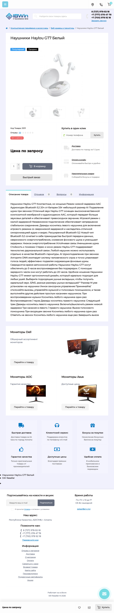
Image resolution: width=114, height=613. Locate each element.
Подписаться (46, 503)
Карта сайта (30, 570)
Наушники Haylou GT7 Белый (18, 475)
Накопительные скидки (83, 173)
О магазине (30, 557)
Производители (30, 574)
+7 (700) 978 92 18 (101, 17)
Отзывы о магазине (30, 551)
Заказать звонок (98, 21)
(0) (20, 133)
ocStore (62, 592)
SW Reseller (8, 478)
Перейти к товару (24, 362)
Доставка (76, 146)
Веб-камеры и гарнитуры (62, 28)
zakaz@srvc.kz (83, 509)
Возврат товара (30, 567)
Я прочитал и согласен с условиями (32, 509)
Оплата (27, 509)
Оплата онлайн (79, 160)
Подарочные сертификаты (30, 577)
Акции (30, 580)
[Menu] (5, 4)
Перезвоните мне (30, 540)
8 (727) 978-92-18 (100, 11)
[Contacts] (101, 4)
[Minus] (18, 168)
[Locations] (92, 4)
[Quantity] (13, 166)
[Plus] (18, 164)
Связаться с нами (30, 564)
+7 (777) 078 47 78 (101, 14)
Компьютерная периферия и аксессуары (29, 28)
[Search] (36, 16)
